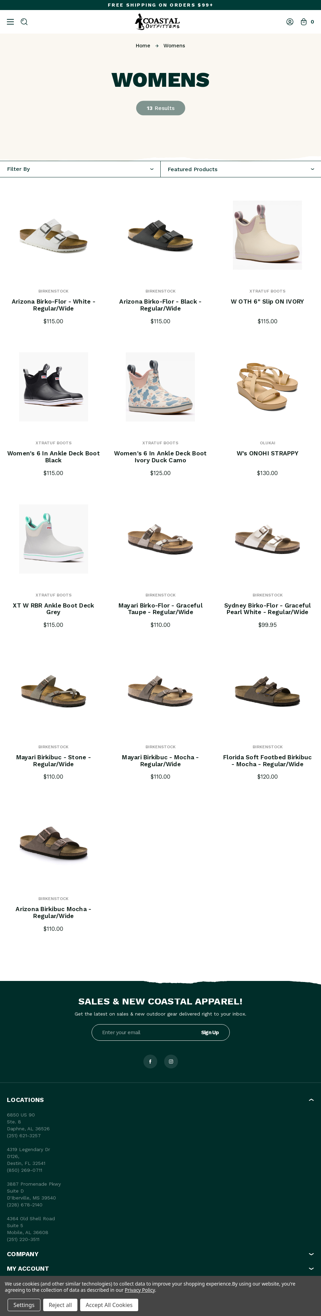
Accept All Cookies (109, 1305)
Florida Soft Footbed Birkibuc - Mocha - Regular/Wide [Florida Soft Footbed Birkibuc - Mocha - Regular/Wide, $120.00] (267, 761)
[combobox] (241, 169)
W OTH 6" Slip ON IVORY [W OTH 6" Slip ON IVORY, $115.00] (267, 301)
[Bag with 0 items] (307, 21)
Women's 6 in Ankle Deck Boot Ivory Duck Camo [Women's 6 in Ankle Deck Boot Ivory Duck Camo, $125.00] (161, 457)
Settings (24, 1305)
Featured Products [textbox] (192, 169)
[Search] (24, 22)
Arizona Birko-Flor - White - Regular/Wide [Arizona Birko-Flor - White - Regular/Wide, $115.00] (53, 305)
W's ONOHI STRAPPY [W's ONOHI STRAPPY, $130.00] (267, 453)
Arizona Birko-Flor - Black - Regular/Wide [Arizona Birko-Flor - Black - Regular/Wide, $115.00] (160, 305)
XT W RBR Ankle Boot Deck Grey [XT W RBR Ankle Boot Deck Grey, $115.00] (53, 609)
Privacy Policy (140, 1290)
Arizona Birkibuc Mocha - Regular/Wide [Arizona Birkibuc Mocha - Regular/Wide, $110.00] (53, 913)
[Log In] (289, 21)
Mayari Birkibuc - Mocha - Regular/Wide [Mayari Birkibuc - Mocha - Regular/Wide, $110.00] (160, 761)
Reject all (60, 1305)
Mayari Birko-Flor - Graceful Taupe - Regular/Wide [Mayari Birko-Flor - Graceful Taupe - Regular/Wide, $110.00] (160, 609)
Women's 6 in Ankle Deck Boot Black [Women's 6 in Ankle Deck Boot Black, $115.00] (53, 457)
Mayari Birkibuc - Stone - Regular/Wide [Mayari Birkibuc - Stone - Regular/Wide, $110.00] (53, 761)
